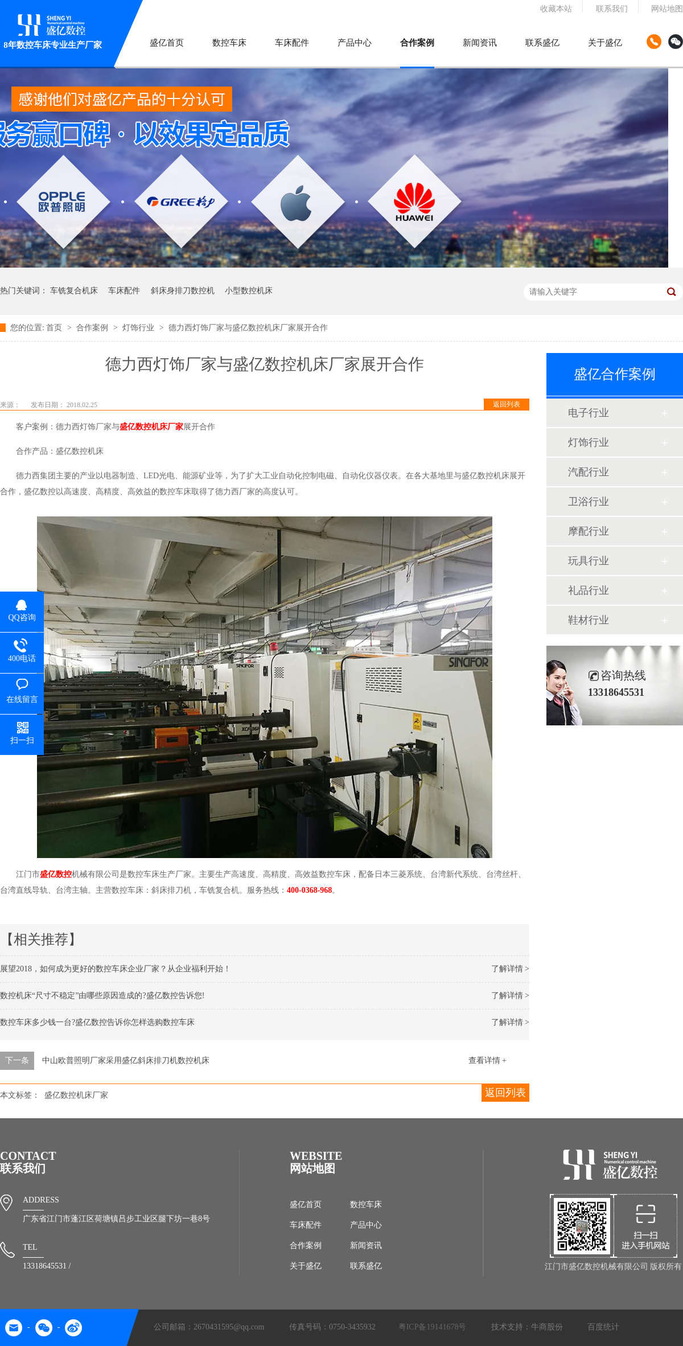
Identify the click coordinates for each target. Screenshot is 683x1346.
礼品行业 (588, 590)
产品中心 (355, 42)
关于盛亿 (605, 42)
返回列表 (506, 404)
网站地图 (667, 9)
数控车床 (229, 42)
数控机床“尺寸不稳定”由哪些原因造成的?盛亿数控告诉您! (102, 995)
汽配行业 (588, 472)
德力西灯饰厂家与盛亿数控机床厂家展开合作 (248, 327)
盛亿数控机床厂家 (151, 426)
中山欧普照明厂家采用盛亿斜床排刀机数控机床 (125, 1060)
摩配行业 (588, 531)
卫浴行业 (588, 501)
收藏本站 (556, 9)
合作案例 (417, 42)
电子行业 (588, 412)
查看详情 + (487, 1060)
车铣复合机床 (74, 290)
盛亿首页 (167, 42)
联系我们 (612, 9)
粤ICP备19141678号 (432, 1327)
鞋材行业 (588, 620)
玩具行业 (588, 561)
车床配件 (292, 42)
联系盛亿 (542, 42)
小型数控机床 (249, 290)
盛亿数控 (56, 874)
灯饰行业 (139, 327)
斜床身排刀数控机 (183, 290)
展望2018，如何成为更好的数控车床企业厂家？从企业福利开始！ (115, 969)
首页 (55, 327)
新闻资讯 (480, 42)
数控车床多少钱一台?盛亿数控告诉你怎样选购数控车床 (97, 1022)
